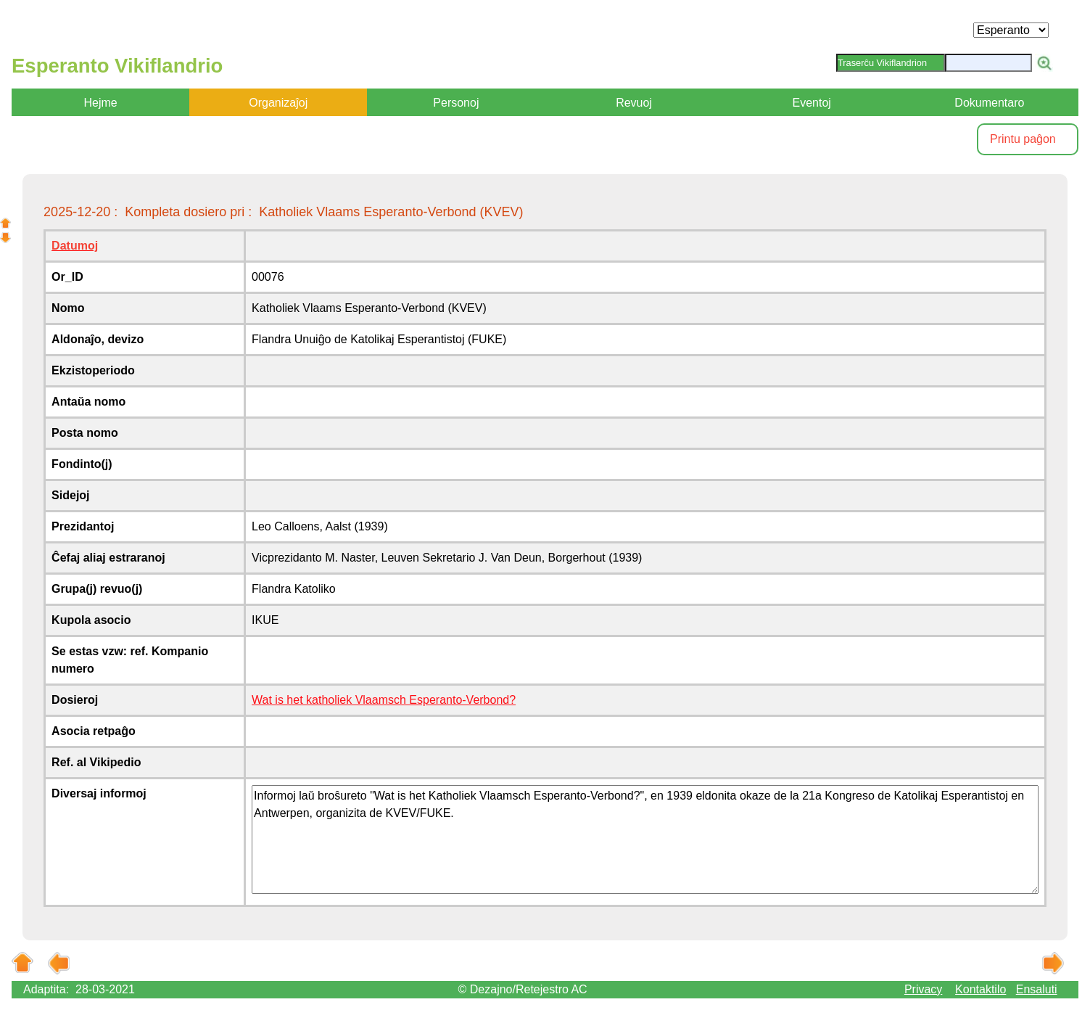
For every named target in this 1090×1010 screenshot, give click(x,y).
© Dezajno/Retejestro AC (522, 989)
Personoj (456, 103)
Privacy (923, 989)
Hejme (100, 103)
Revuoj (634, 103)
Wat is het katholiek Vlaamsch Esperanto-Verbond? (384, 700)
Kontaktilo (980, 989)
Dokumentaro (989, 103)
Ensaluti (1036, 989)
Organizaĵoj (278, 103)
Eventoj (812, 103)
